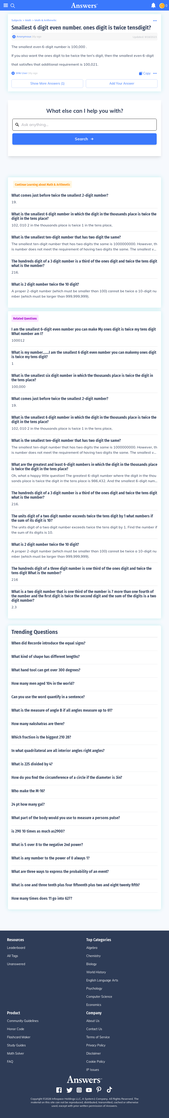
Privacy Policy (95, 1045)
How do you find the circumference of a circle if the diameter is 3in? (66, 777)
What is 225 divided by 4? (32, 764)
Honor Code (15, 1029)
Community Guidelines (23, 1021)
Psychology (94, 988)
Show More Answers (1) (47, 83)
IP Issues (92, 1070)
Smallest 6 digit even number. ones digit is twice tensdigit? (81, 27)
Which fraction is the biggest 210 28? (41, 737)
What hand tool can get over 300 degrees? (45, 670)
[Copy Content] (145, 73)
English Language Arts (102, 980)
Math (28, 20)
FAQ (10, 1062)
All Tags (12, 956)
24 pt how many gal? (28, 804)
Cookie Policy (95, 1062)
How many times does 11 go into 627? (41, 898)
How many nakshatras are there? (37, 723)
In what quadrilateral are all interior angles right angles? (58, 750)
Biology (91, 964)
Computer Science (99, 997)
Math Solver (15, 1053)
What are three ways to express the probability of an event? (60, 871)
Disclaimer (93, 1053)
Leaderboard (16, 948)
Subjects (16, 20)
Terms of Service (98, 1037)
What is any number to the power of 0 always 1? (50, 858)
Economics (93, 1005)
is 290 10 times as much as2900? (38, 831)
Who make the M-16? (28, 791)
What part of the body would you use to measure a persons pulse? (65, 817)
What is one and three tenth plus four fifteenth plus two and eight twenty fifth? (75, 885)
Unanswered (16, 964)
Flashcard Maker (18, 1037)
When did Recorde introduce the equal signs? (48, 643)
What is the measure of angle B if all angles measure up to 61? (61, 710)
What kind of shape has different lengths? (45, 656)
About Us (92, 1021)
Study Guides (16, 1045)
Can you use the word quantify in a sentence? (48, 696)
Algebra (91, 948)
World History (96, 972)
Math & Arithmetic (46, 20)
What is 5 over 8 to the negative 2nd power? (47, 844)
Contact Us (94, 1029)
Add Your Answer (121, 83)
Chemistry (93, 956)
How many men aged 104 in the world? (42, 683)
